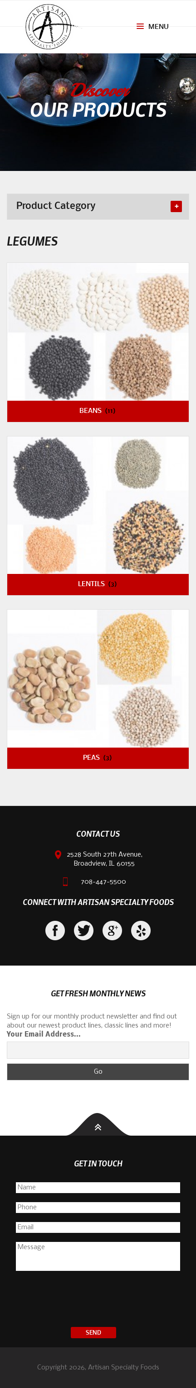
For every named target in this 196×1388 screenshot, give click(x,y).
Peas (98, 758)
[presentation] (98, 1300)
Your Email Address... (44, 1034)
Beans (98, 411)
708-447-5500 (103, 882)
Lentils (98, 584)
